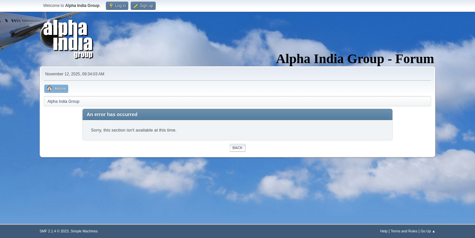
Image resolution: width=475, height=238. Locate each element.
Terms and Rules (404, 231)
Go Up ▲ (428, 231)
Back (237, 148)
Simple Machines (84, 231)
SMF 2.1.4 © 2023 (54, 231)
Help (384, 231)
